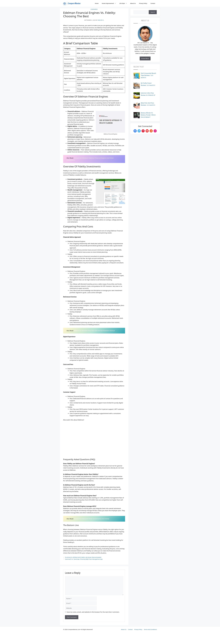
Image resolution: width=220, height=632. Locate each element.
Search (152, 12)
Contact (152, 3)
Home (96, 3)
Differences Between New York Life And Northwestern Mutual (94, 331)
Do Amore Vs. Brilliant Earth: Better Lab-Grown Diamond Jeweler (83, 557)
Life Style (124, 3)
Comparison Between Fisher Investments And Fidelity (91, 519)
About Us (133, 3)
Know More (145, 58)
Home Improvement (110, 3)
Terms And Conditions (150, 629)
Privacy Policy (143, 3)
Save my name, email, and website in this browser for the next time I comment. (93, 612)
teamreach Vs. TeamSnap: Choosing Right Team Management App (83, 559)
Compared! (94, 9)
